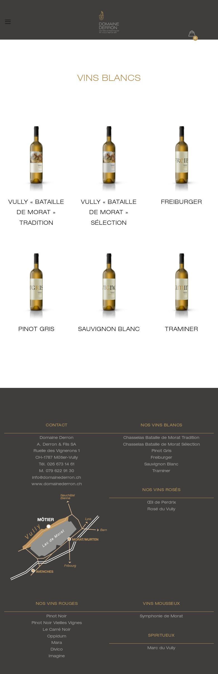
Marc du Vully (161, 647)
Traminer (181, 329)
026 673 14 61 (61, 464)
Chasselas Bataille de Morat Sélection (161, 444)
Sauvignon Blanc (109, 329)
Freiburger (181, 202)
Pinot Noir (56, 615)
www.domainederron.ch (57, 483)
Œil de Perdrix (161, 502)
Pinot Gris (36, 329)
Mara (56, 642)
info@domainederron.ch (56, 477)
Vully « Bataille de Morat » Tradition (36, 212)
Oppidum (56, 636)
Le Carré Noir (57, 629)
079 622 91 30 (60, 470)
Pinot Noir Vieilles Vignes (57, 622)
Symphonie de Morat (161, 615)
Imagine (57, 655)
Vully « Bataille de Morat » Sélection (109, 212)
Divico (57, 649)
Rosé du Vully (161, 508)
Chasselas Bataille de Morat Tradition (161, 437)
